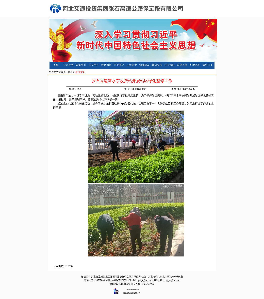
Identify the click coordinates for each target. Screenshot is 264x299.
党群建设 (144, 65)
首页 (55, 65)
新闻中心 (81, 65)
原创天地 (182, 65)
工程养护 (132, 65)
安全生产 (94, 65)
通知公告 (157, 65)
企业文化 (119, 65)
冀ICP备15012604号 (120, 284)
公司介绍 (68, 65)
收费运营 (106, 65)
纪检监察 (195, 65)
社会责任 (169, 65)
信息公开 (207, 65)
